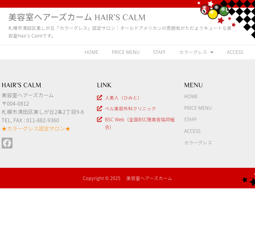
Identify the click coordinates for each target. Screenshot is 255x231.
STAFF (159, 52)
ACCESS (235, 52)
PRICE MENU (125, 52)
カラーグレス (196, 52)
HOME (92, 52)
